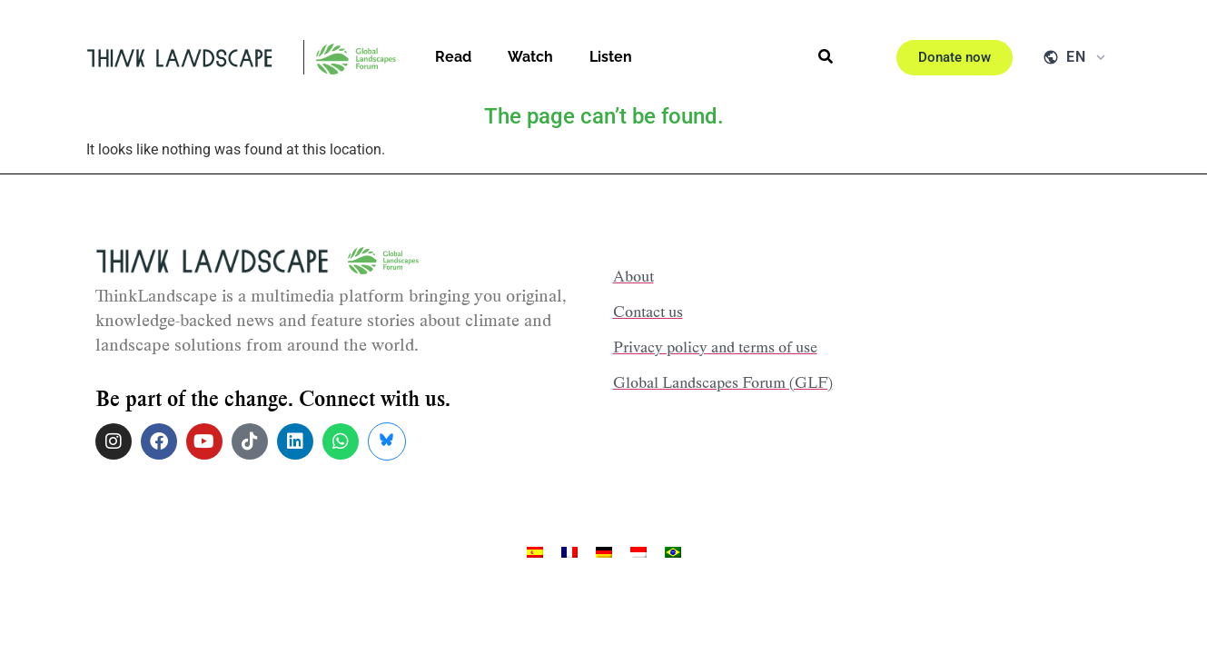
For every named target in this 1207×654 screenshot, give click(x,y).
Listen (610, 56)
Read (453, 56)
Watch (530, 56)
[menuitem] (535, 552)
